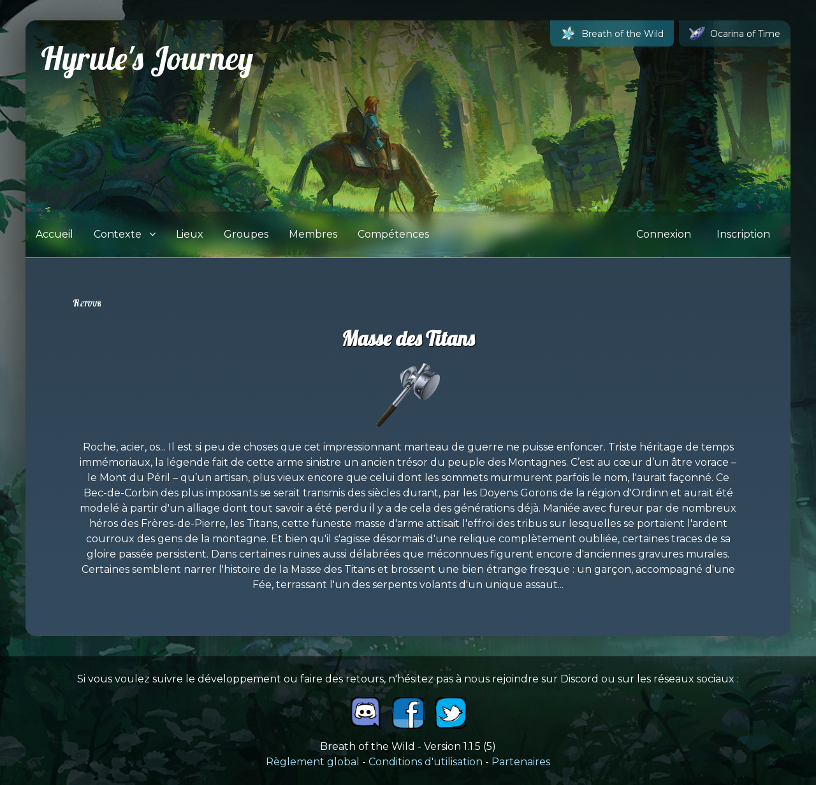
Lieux (189, 234)
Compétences (393, 234)
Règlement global (313, 762)
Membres (313, 234)
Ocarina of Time (734, 33)
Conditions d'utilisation (425, 762)
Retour (87, 302)
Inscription (743, 234)
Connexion (663, 234)
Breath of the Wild (612, 33)
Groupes (246, 234)
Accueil (54, 234)
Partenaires (521, 762)
